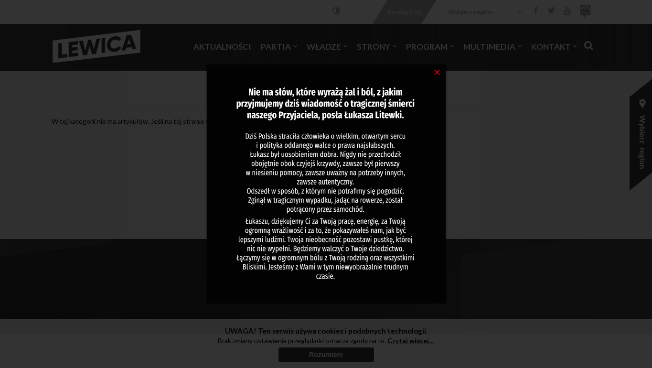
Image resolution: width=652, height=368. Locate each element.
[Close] (437, 72)
